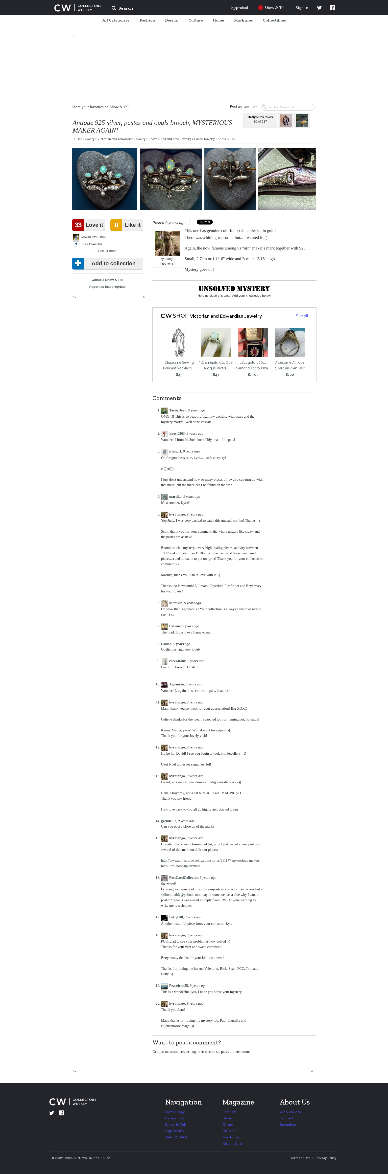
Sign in (302, 7)
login (195, 1051)
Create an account (168, 1051)
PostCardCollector (183, 878)
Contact (286, 1118)
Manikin (175, 603)
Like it (126, 225)
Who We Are (290, 1111)
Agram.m (176, 684)
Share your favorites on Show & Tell (101, 107)
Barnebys (288, 1124)
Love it (88, 225)
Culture (229, 1130)
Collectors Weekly (77, 8)
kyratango (167, 246)
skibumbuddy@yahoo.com (180, 895)
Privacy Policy (325, 1158)
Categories (174, 1118)
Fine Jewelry (85, 139)
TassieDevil (178, 410)
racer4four (177, 661)
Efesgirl (175, 451)
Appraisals (174, 1130)
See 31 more (107, 251)
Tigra (84, 244)
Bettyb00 (176, 917)
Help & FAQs (176, 1137)
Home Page (175, 1111)
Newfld (86, 237)
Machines (230, 1137)
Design (228, 1118)
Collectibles (232, 1143)
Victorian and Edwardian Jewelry (121, 139)
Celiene (175, 626)
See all (302, 316)
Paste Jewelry (204, 139)
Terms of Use (300, 1158)
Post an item (239, 106)
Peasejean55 (178, 986)
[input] (158, 9)
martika (175, 496)
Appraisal (239, 7)
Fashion (229, 1111)
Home (227, 1124)
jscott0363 (177, 433)
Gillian (166, 644)
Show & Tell (157, 139)
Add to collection (105, 264)
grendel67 (168, 821)
